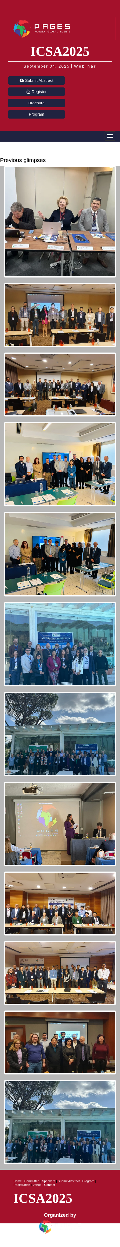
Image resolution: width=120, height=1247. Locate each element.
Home (17, 1181)
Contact (49, 1184)
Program (36, 114)
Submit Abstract (36, 80)
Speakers (48, 1181)
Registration (21, 1184)
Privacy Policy (47, 1242)
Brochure (36, 103)
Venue (37, 1184)
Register (36, 91)
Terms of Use (73, 1242)
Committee (31, 1181)
